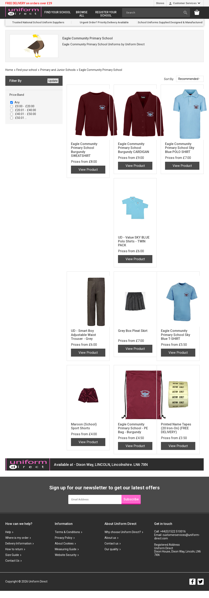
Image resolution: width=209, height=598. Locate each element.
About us (110, 538)
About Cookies (64, 543)
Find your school (57, 12)
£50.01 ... (21, 117)
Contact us (111, 543)
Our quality (111, 549)
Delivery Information (18, 543)
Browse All (82, 14)
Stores (160, 3)
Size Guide (12, 555)
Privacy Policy (63, 538)
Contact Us (12, 560)
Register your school (106, 14)
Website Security (65, 555)
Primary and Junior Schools (58, 69)
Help (8, 532)
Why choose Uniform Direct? (122, 532)
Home (9, 69)
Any (17, 102)
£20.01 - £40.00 (25, 110)
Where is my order (17, 538)
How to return (14, 549)
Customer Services (185, 3)
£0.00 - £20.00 (24, 106)
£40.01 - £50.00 (25, 114)
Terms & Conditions (67, 532)
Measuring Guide (65, 549)
